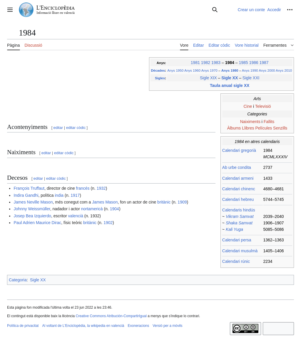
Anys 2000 (267, 70)
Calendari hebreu (238, 199)
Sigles (160, 78)
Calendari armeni (238, 178)
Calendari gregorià (239, 150)
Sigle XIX (208, 77)
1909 (182, 202)
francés (83, 188)
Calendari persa (236, 240)
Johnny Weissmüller (32, 208)
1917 (75, 195)
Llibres (248, 128)
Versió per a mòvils (167, 326)
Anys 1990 (250, 70)
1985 (243, 62)
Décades (158, 70)
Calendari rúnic (236, 261)
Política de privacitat (23, 326)
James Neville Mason (33, 202)
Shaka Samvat (239, 223)
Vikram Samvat (240, 216)
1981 (195, 62)
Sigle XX (230, 77)
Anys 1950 (175, 70)
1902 (108, 222)
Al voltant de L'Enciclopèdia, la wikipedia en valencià (83, 326)
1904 (114, 208)
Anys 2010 (284, 70)
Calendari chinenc (238, 188)
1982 (205, 62)
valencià (75, 215)
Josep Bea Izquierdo (32, 215)
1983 (215, 62)
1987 (263, 62)
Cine (247, 106)
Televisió (263, 106)
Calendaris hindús (238, 210)
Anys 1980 (230, 70)
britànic (163, 202)
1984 (230, 62)
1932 (101, 188)
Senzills (280, 128)
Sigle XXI (251, 77)
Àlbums (234, 128)
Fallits (269, 121)
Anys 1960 (192, 70)
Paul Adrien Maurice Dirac (37, 222)
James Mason (105, 202)
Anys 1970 (209, 70)
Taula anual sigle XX (229, 85)
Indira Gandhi (26, 195)
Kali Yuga (234, 229)
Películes (263, 128)
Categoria (18, 280)
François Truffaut (29, 188)
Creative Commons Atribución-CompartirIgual (111, 316)
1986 (253, 62)
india (59, 195)
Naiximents (250, 121)
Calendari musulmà (240, 250)
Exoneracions (138, 326)
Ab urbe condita (236, 167)
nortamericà (92, 208)
